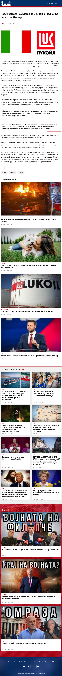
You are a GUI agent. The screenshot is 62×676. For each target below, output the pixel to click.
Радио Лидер (6, 3)
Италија (13, 172)
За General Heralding (46, 662)
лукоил (21, 172)
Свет (2, 23)
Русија (5, 172)
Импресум (11, 662)
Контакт (33, 662)
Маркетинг (23, 662)
